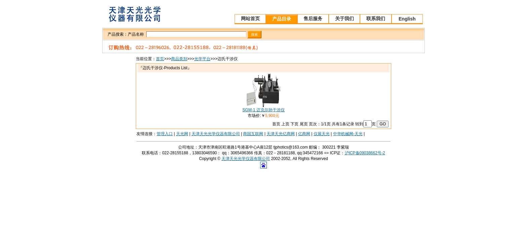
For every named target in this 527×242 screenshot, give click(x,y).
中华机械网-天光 (348, 133)
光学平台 (202, 58)
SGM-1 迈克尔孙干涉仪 (263, 110)
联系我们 (375, 18)
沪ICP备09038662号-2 (365, 153)
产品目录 (281, 19)
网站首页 (250, 18)
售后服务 (312, 18)
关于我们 (344, 18)
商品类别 (179, 58)
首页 (160, 58)
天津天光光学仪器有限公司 (216, 133)
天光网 (182, 133)
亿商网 (304, 133)
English (407, 19)
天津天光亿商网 (281, 133)
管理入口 (165, 133)
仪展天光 (322, 133)
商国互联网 (253, 133)
